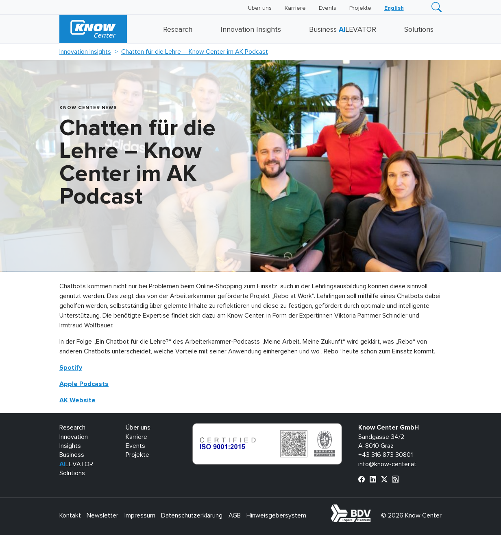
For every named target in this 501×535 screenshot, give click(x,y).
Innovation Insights (250, 29)
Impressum (139, 515)
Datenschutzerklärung (191, 515)
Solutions (418, 29)
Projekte (360, 8)
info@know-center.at (387, 464)
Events (327, 8)
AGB (235, 515)
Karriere (295, 8)
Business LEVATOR (342, 29)
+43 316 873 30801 (385, 455)
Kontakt (70, 515)
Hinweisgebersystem (276, 515)
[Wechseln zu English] (394, 8)
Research (177, 29)
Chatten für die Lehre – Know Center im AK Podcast (194, 51)
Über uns (260, 8)
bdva (372, 509)
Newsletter (102, 515)
